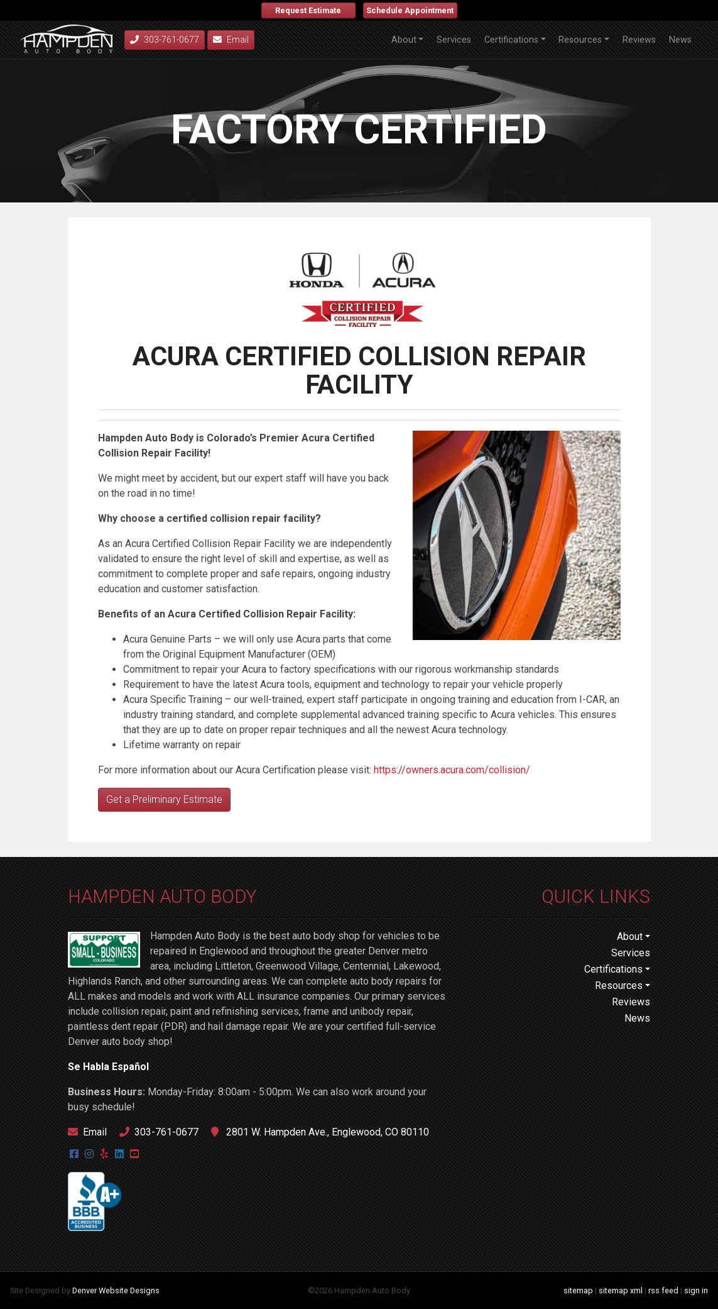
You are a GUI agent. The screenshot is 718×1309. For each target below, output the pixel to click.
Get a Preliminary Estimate (164, 799)
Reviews (639, 40)
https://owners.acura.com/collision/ (452, 770)
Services (454, 40)
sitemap (578, 1290)
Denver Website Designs (116, 1290)
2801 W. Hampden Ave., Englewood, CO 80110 (320, 1132)
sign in (696, 1290)
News (680, 40)
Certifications (511, 40)
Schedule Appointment (410, 10)
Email (231, 40)
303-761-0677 (159, 1132)
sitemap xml (621, 1290)
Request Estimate (308, 10)
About (403, 40)
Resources (580, 40)
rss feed (663, 1290)
